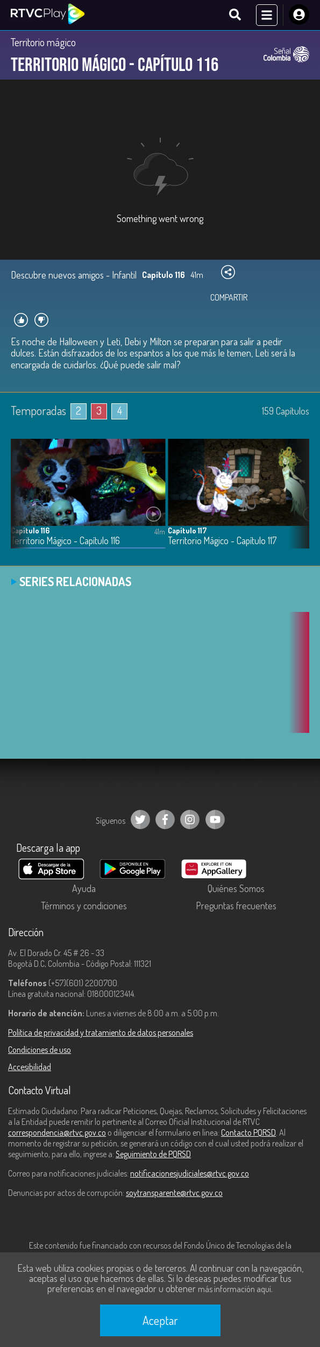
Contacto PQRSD (248, 1132)
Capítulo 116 (30, 530)
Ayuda (84, 888)
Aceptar (160, 1320)
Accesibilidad (29, 1066)
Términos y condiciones (84, 905)
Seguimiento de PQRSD (153, 1154)
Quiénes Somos (236, 888)
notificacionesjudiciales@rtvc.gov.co (189, 1173)
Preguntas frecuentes (236, 905)
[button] (296, 502)
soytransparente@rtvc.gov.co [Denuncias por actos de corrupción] (174, 1192)
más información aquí (234, 1289)
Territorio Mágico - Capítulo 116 (65, 540)
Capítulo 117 (187, 530)
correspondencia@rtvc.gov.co (57, 1132)
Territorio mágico (43, 42)
